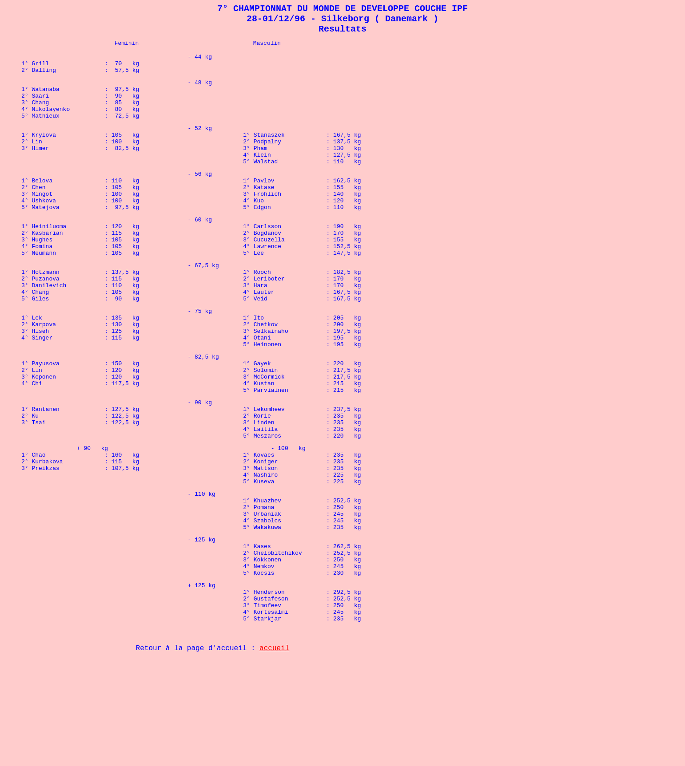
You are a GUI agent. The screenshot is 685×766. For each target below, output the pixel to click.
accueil (274, 755)
